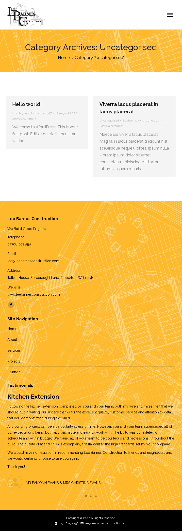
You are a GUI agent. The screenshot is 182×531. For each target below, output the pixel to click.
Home (12, 329)
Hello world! (27, 104)
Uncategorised (22, 113)
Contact (13, 372)
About (12, 340)
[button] (86, 496)
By (43, 113)
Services (14, 350)
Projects (13, 361)
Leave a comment (24, 118)
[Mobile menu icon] (170, 15)
